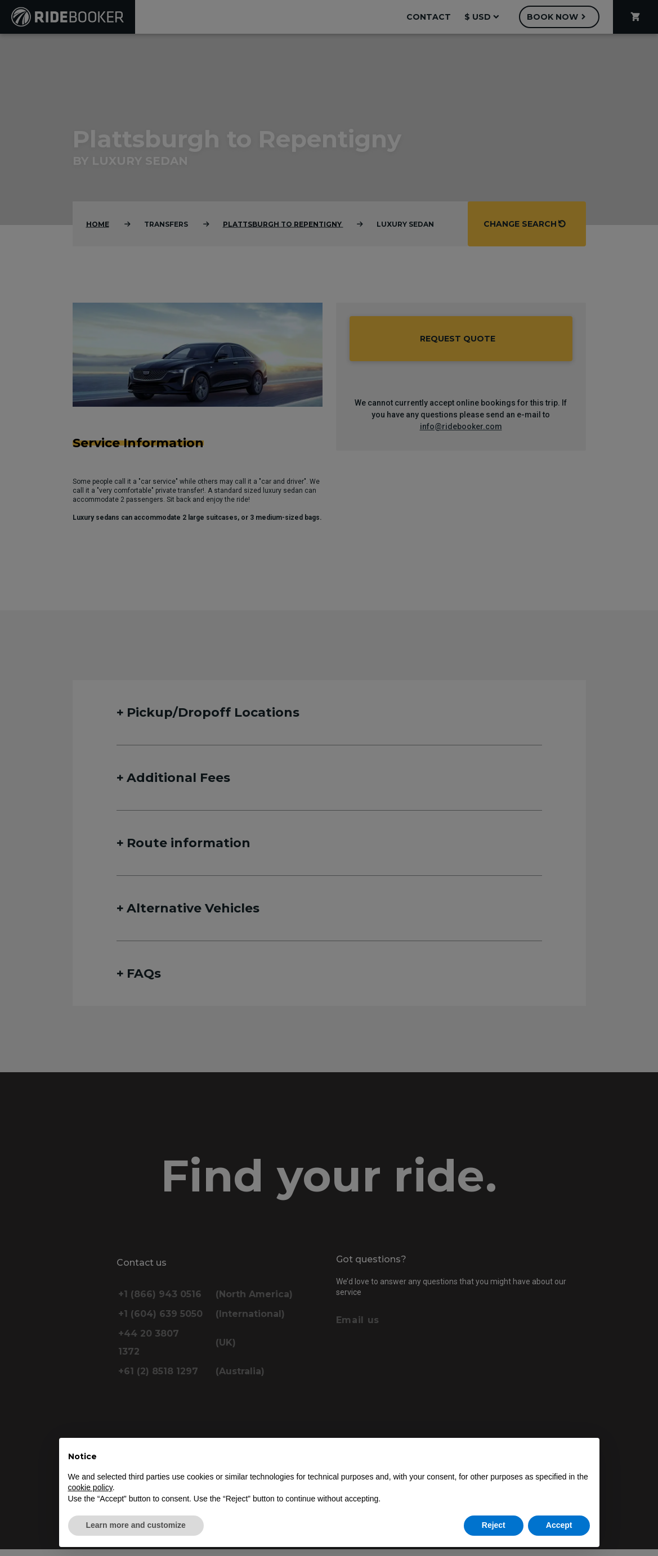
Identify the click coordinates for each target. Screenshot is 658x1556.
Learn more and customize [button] (136, 1525)
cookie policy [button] (90, 1487)
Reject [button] (493, 1525)
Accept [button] (559, 1525)
